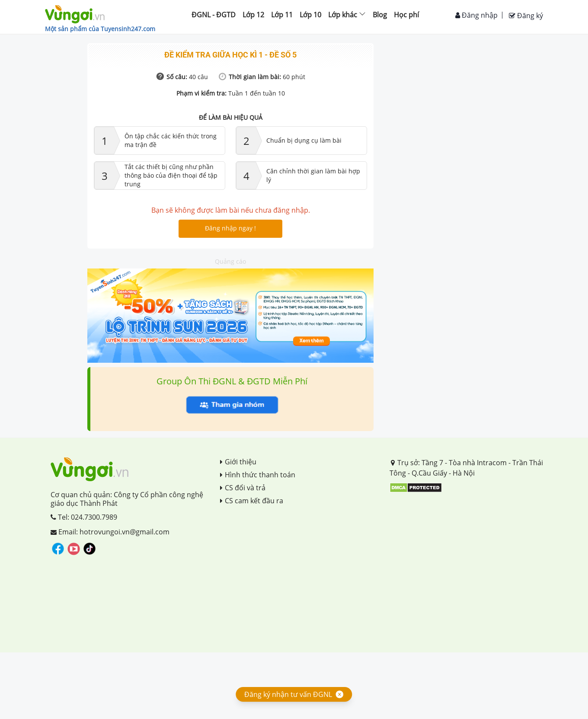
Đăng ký (526, 15)
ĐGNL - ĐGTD (214, 14)
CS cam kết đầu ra (251, 500)
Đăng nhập (476, 15)
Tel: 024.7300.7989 (84, 517)
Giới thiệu (238, 462)
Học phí (406, 14)
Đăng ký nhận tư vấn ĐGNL (288, 694)
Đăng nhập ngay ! (230, 228)
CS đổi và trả (242, 487)
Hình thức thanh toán (257, 474)
